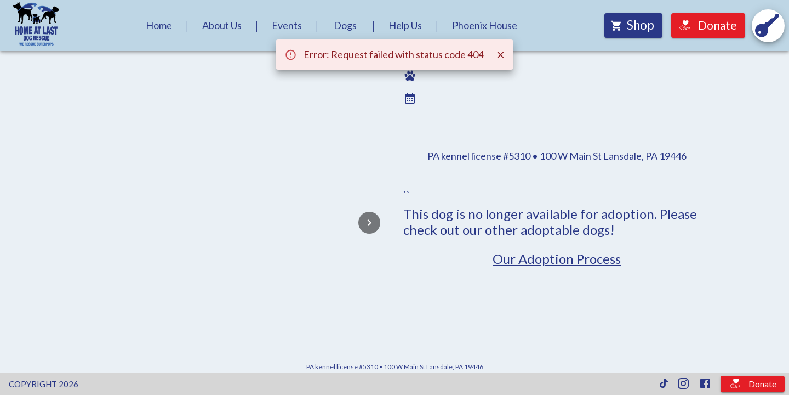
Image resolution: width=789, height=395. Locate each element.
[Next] (369, 223)
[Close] (501, 55)
